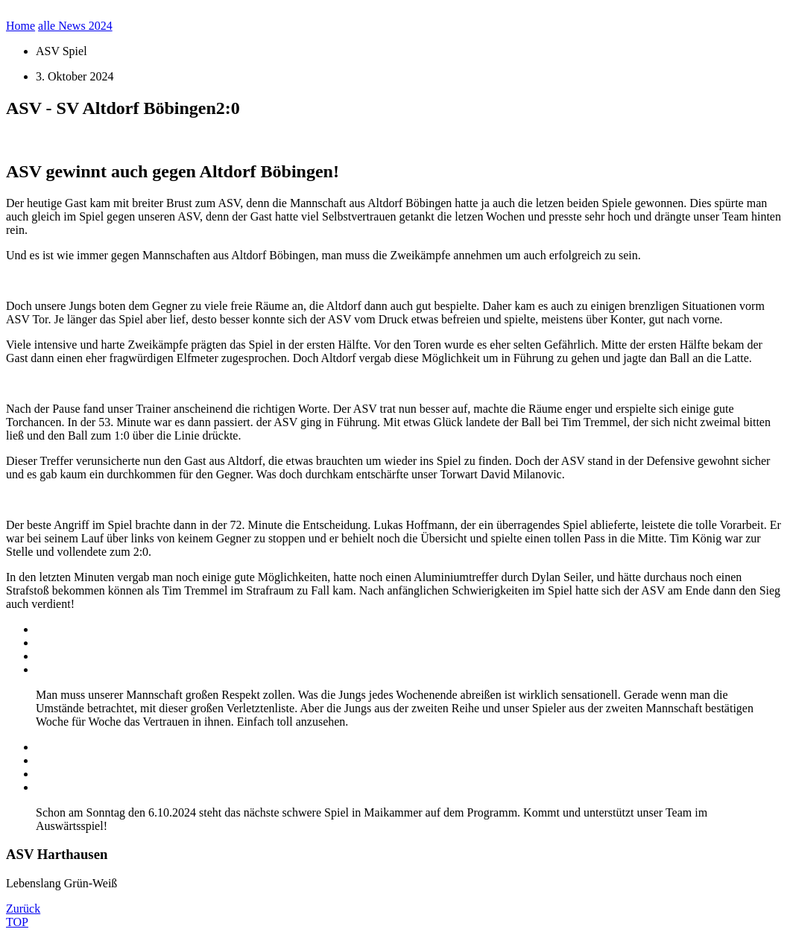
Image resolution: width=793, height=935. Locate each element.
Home (20, 25)
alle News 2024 (75, 25)
